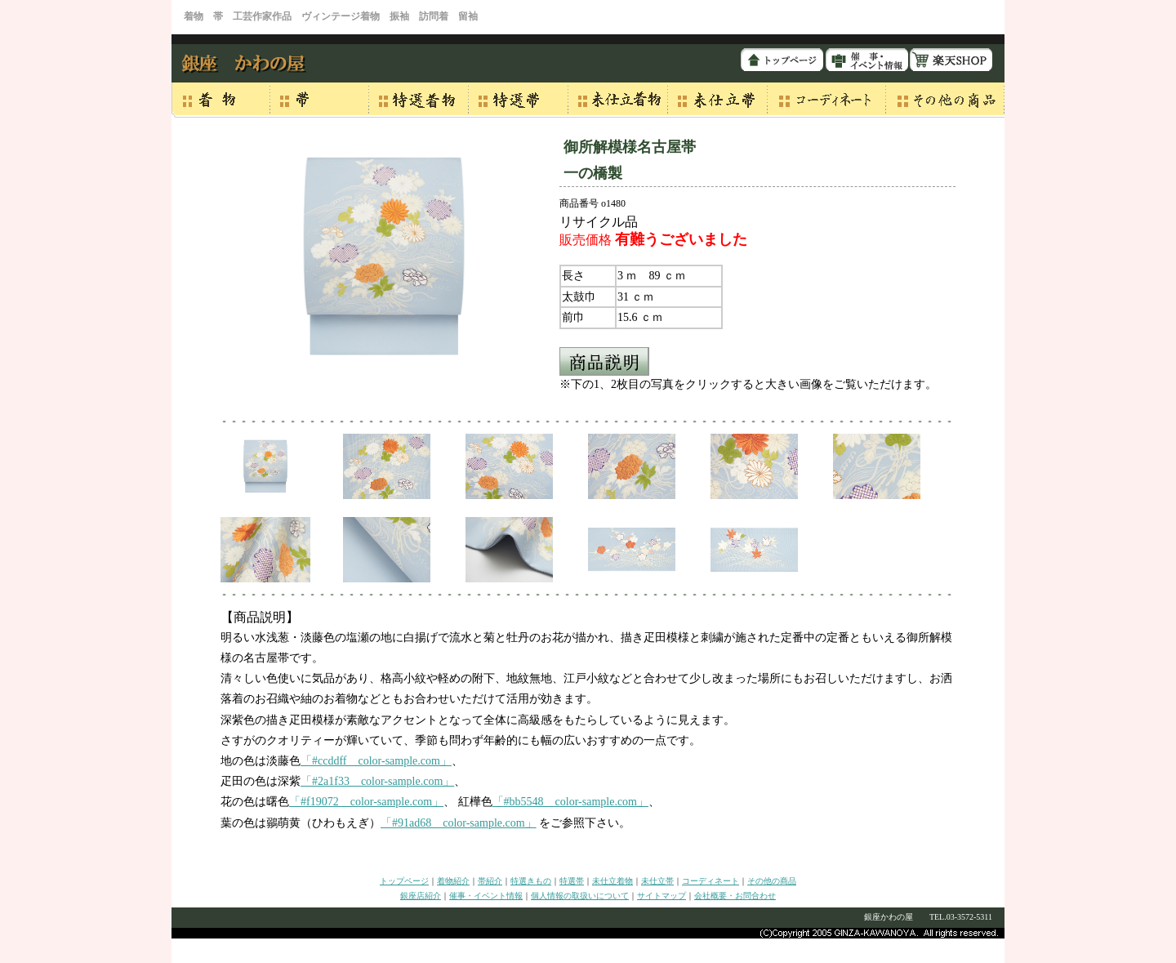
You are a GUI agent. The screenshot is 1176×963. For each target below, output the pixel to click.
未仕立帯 (657, 880)
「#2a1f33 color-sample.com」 (377, 781)
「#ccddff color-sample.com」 (376, 761)
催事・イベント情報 (486, 895)
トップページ (404, 880)
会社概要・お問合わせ (735, 895)
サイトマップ (661, 895)
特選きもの (530, 880)
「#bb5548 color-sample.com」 (570, 802)
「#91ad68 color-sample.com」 (459, 823)
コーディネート (710, 880)
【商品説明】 (259, 617)
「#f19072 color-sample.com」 (366, 802)
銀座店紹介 (420, 895)
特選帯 (571, 880)
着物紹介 (453, 880)
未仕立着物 (612, 880)
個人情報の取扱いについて (580, 895)
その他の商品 (771, 880)
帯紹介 (490, 880)
